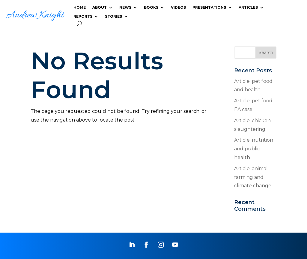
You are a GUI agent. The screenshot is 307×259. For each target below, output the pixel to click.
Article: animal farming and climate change (252, 177)
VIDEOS (178, 7)
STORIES (113, 16)
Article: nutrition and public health (253, 148)
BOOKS (151, 7)
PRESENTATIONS (209, 7)
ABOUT (99, 7)
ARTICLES (248, 7)
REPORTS (82, 16)
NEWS (125, 7)
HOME (79, 7)
